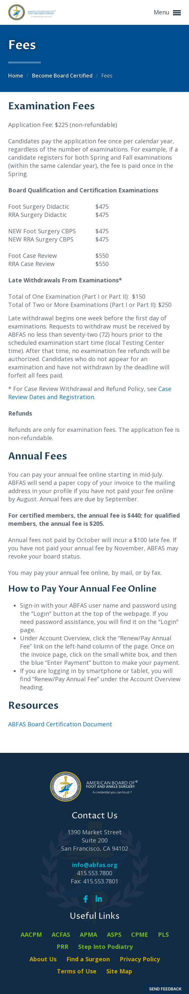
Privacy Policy (140, 959)
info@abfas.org (94, 865)
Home (16, 75)
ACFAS (61, 934)
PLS (163, 934)
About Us (43, 959)
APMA (88, 934)
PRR (62, 946)
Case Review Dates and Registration (89, 393)
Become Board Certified (63, 75)
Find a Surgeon (88, 959)
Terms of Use (76, 971)
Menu (167, 12)
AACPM (31, 934)
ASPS (114, 934)
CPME (139, 934)
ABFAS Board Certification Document (60, 724)
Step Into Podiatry (105, 946)
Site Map (119, 971)
